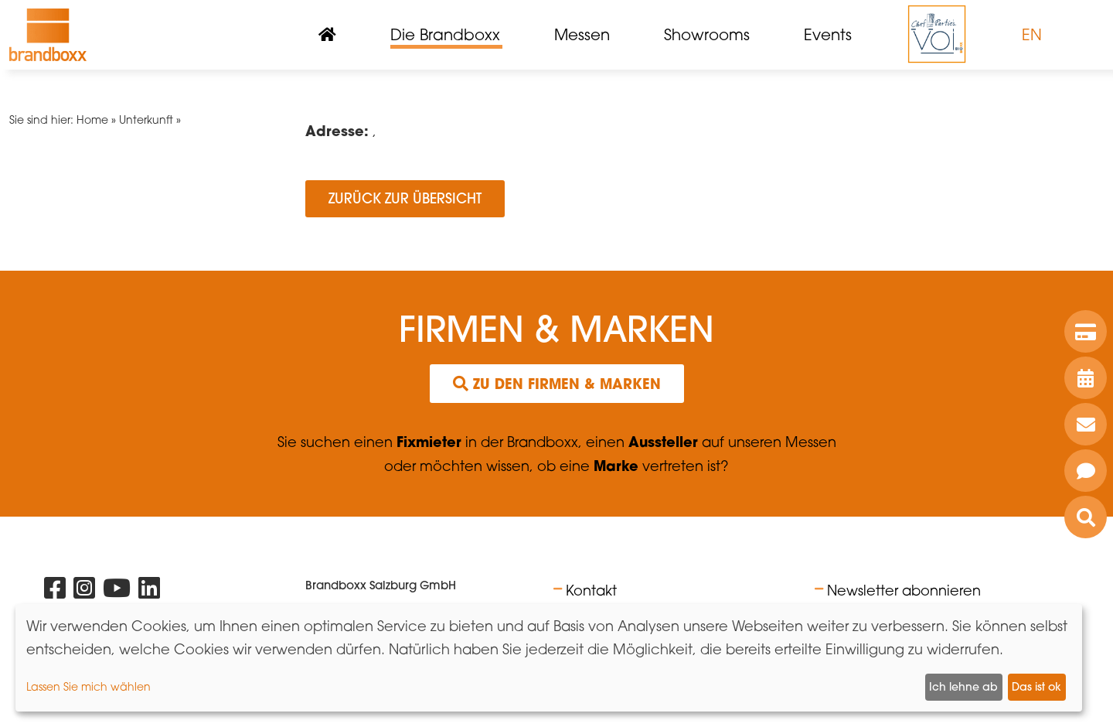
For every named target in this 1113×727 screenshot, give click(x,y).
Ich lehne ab (963, 687)
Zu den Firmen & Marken (557, 383)
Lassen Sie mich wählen (88, 686)
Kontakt (591, 590)
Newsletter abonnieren (904, 590)
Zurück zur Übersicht (405, 198)
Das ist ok (1036, 687)
